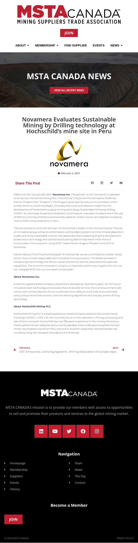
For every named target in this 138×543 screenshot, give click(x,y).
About (22, 45)
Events (99, 44)
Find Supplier (75, 44)
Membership (47, 45)
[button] (92, 183)
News (116, 45)
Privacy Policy (125, 538)
